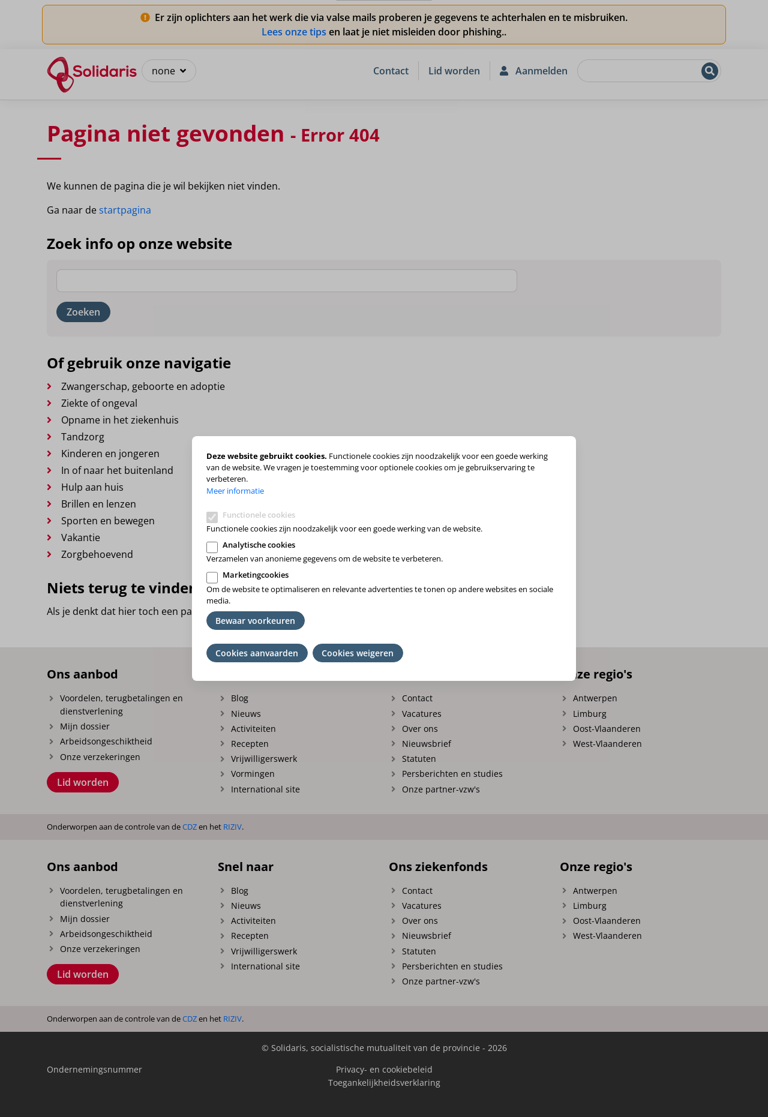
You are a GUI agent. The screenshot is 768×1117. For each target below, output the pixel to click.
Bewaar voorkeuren (255, 620)
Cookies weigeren (358, 653)
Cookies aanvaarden (256, 653)
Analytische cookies (259, 544)
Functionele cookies (259, 514)
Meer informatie (235, 490)
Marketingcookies (256, 574)
